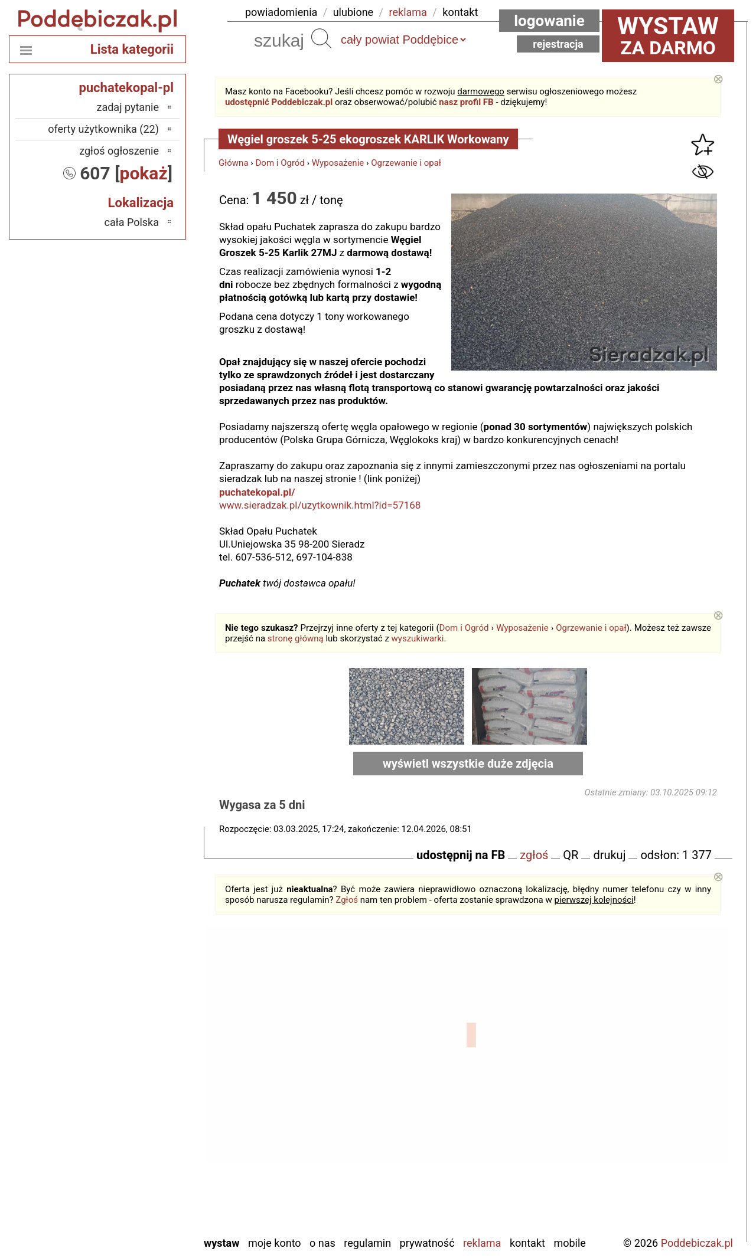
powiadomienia (281, 12)
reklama (408, 12)
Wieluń (144, 1194)
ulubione (353, 12)
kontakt (460, 12)
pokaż (144, 173)
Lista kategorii (132, 49)
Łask (148, 1050)
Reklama (482, 1243)
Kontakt (527, 1243)
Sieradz (142, 1146)
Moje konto (274, 1243)
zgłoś (534, 855)
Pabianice (137, 1114)
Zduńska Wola (128, 1225)
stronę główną (296, 638)
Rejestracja (558, 44)
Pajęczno (139, 1130)
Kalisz (145, 1082)
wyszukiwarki (418, 638)
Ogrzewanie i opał (406, 163)
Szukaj (321, 38)
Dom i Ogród (280, 163)
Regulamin (367, 1243)
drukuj (609, 855)
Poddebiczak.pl (697, 1243)
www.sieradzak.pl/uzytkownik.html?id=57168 (320, 505)
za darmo (668, 35)
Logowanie (549, 21)
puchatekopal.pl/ (257, 492)
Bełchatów (136, 1034)
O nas (322, 1243)
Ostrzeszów (133, 1098)
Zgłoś (346, 900)
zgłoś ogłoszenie (119, 151)
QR (570, 855)
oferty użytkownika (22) (103, 129)
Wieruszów (135, 1210)
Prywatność (427, 1243)
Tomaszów (135, 1162)
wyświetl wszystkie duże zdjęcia (468, 763)
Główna (234, 163)
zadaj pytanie (127, 107)
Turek (147, 1178)
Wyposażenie (338, 163)
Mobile (569, 1243)
